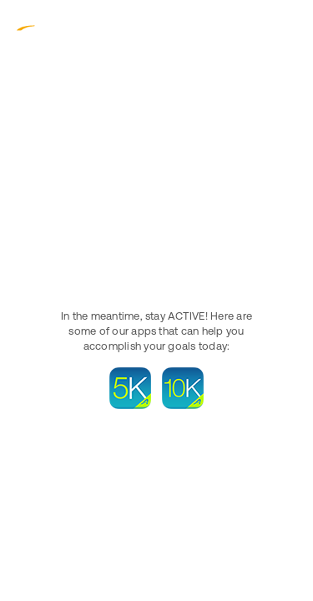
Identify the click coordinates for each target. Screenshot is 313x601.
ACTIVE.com (50, 24)
